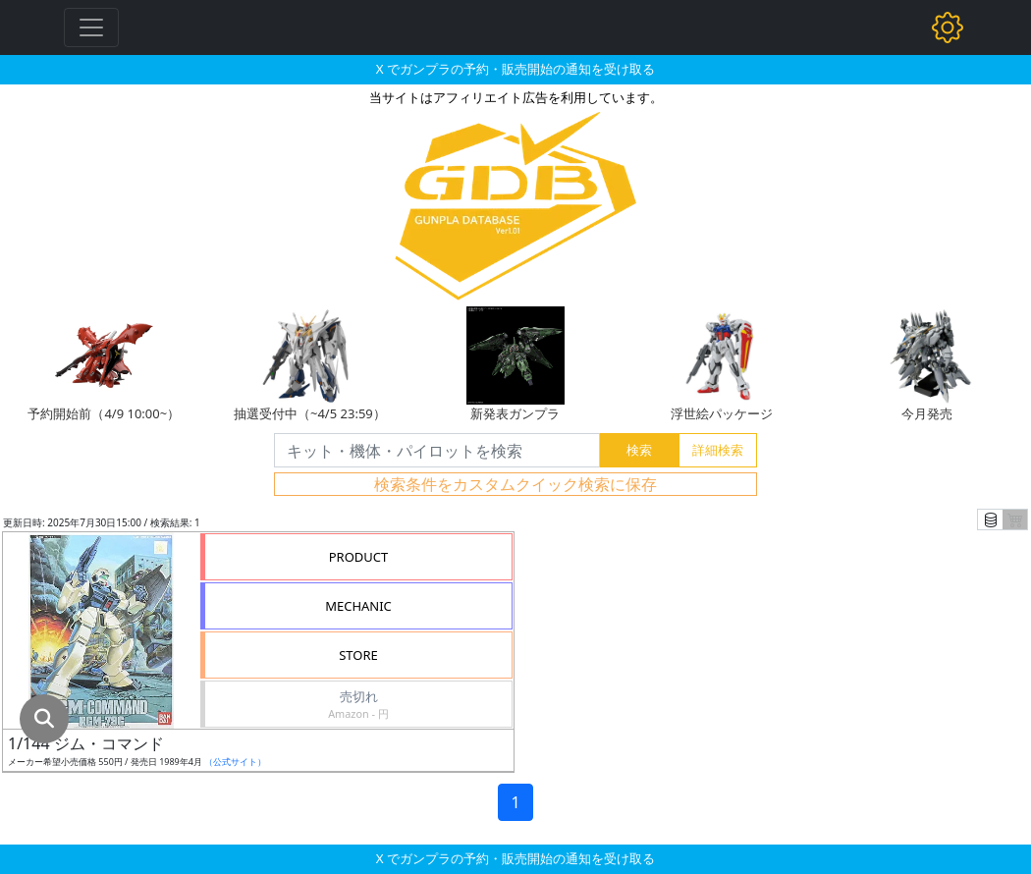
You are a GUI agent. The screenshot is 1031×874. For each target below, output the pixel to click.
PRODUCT (359, 557)
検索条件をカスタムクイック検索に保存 (515, 484)
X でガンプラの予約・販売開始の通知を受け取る (515, 69)
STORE (358, 655)
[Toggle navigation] (91, 27)
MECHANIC (358, 606)
